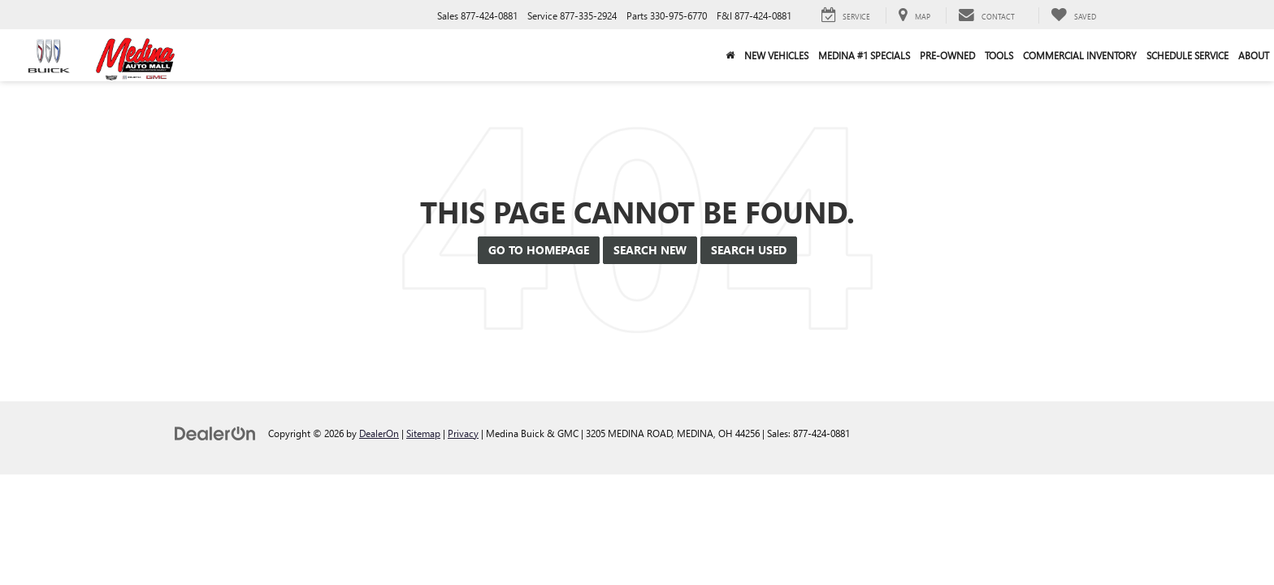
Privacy (463, 433)
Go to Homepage (538, 250)
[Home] (730, 55)
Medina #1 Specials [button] (864, 55)
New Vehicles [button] (776, 55)
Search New (650, 250)
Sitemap (423, 433)
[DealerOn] (215, 432)
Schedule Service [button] (1187, 55)
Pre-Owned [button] (947, 55)
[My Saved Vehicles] (1073, 15)
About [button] (1253, 55)
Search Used (748, 250)
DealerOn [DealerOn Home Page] (379, 433)
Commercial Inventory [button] (1080, 55)
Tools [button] (999, 55)
